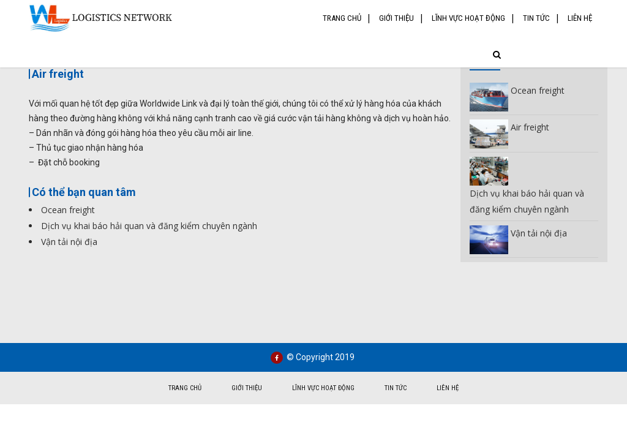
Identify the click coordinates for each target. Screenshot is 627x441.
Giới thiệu (396, 18)
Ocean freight (68, 210)
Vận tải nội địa (69, 241)
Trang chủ (342, 18)
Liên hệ (580, 18)
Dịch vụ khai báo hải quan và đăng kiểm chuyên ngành (149, 226)
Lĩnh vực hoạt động (468, 18)
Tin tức (536, 18)
